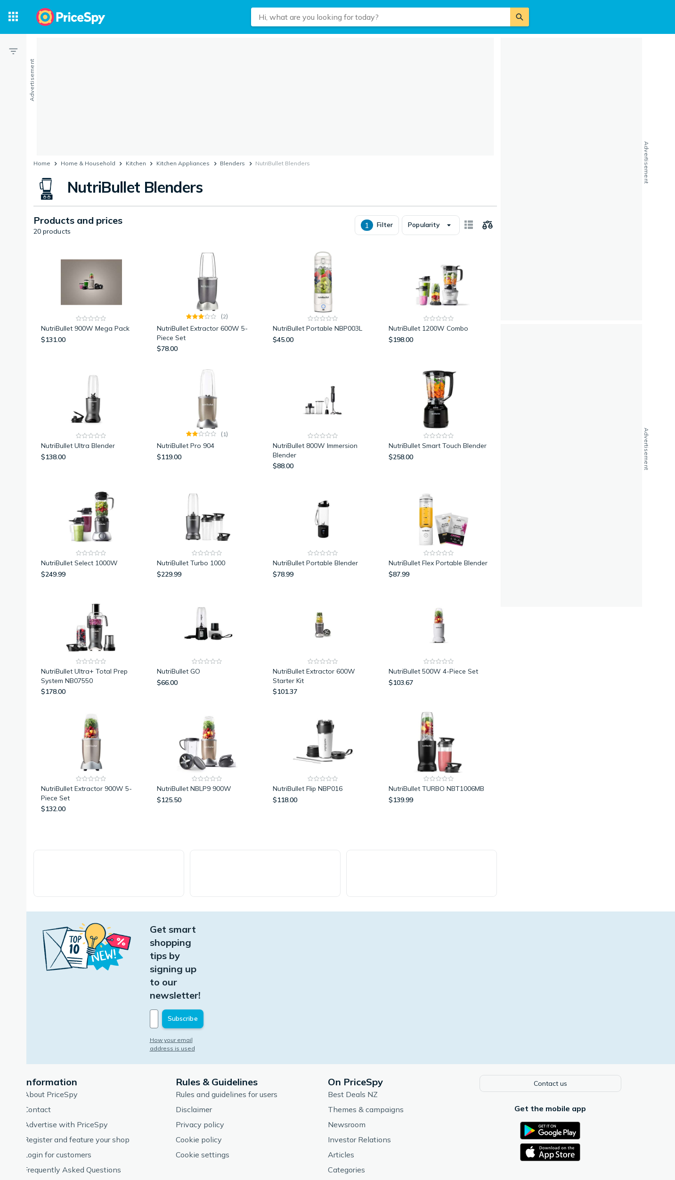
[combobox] (380, 17)
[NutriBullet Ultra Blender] (91, 431)
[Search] (519, 17)
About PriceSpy (66, 1038)
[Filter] (13, 50)
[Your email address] (229, 964)
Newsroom (362, 1069)
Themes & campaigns (381, 1053)
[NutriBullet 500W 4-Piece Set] (439, 657)
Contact (52, 1053)
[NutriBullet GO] (207, 657)
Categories (362, 1114)
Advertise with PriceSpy (81, 1069)
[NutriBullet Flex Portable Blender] (439, 544)
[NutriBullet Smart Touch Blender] (439, 431)
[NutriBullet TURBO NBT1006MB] (439, 774)
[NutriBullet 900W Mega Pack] (91, 314)
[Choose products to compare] (487, 236)
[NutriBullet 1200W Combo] (439, 314)
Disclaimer (209, 1053)
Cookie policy (214, 1084)
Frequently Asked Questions (88, 1114)
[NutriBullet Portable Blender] (323, 544)
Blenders (232, 163)
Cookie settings (218, 1099)
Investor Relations (375, 1084)
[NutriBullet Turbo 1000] (207, 544)
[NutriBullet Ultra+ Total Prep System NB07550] (91, 657)
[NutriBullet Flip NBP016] (323, 774)
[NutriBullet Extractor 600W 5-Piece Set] (207, 314)
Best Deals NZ (368, 1038)
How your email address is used (210, 985)
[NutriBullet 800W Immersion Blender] (323, 431)
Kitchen (136, 163)
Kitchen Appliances (183, 163)
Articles (356, 1099)
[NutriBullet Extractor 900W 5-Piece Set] (91, 774)
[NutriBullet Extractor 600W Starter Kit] (323, 657)
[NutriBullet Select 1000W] (91, 544)
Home (41, 163)
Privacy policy (215, 1069)
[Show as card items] (468, 236)
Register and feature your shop (92, 1084)
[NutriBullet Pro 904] (207, 431)
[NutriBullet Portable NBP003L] (323, 314)
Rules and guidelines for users (242, 1038)
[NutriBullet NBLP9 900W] (207, 774)
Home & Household (88, 163)
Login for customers (73, 1099)
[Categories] (13, 17)
